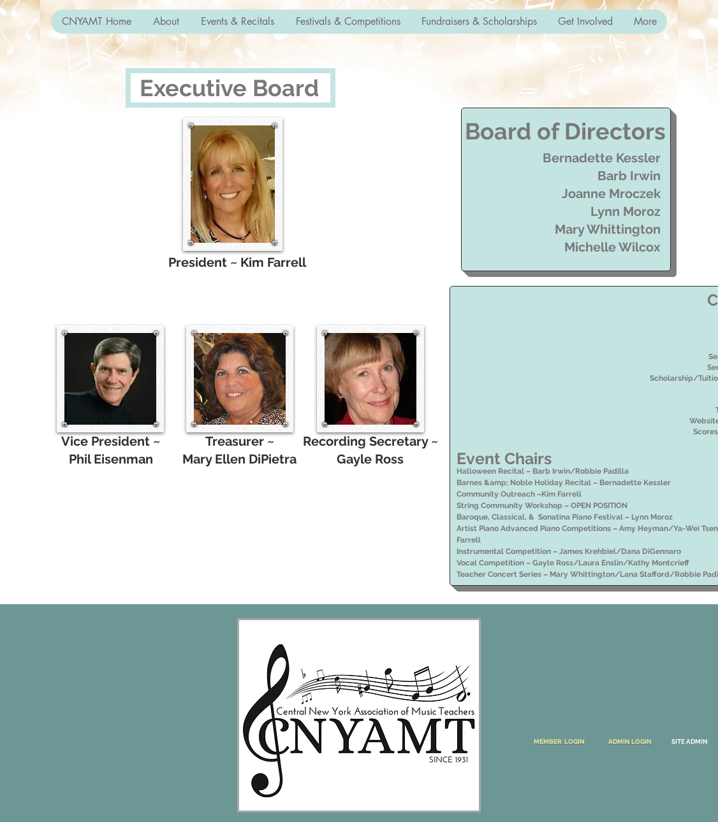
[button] (165, 22)
